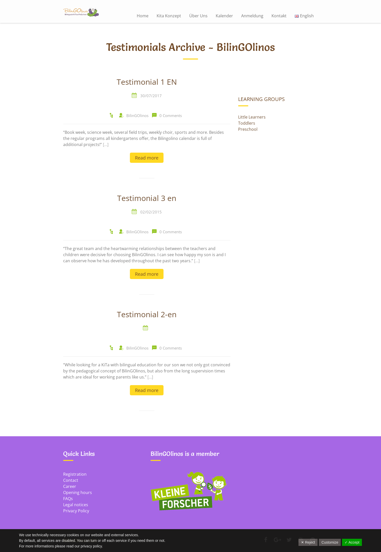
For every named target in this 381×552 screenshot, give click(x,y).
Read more (146, 158)
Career (69, 486)
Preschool (247, 129)
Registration (75, 474)
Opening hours (77, 492)
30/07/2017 (151, 95)
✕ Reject (308, 542)
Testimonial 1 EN (147, 82)
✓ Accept (352, 542)
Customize (329, 542)
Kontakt (279, 16)
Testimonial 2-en (146, 314)
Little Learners (252, 117)
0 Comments (170, 115)
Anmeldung (252, 16)
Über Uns (198, 16)
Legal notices (75, 504)
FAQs (68, 498)
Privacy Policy (76, 511)
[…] (105, 144)
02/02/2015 (151, 211)
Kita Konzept (169, 16)
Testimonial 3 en (146, 198)
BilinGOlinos (137, 115)
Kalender (224, 16)
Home (142, 16)
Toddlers (246, 123)
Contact (70, 480)
